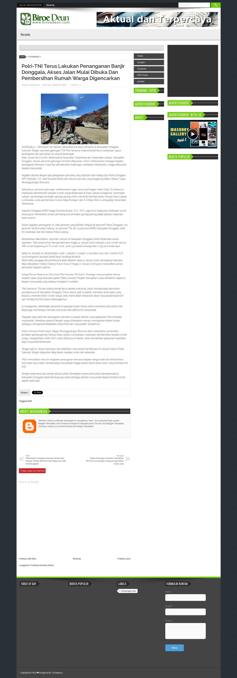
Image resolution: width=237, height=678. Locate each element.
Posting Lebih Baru (27, 559)
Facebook (141, 69)
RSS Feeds (142, 75)
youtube (140, 81)
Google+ (141, 62)
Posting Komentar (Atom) (42, 565)
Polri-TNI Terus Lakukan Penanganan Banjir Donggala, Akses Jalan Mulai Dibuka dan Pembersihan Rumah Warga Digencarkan (73, 72)
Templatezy (57, 673)
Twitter (140, 56)
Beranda (50, 5)
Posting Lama (123, 559)
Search (216, 5)
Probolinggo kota (128, 591)
